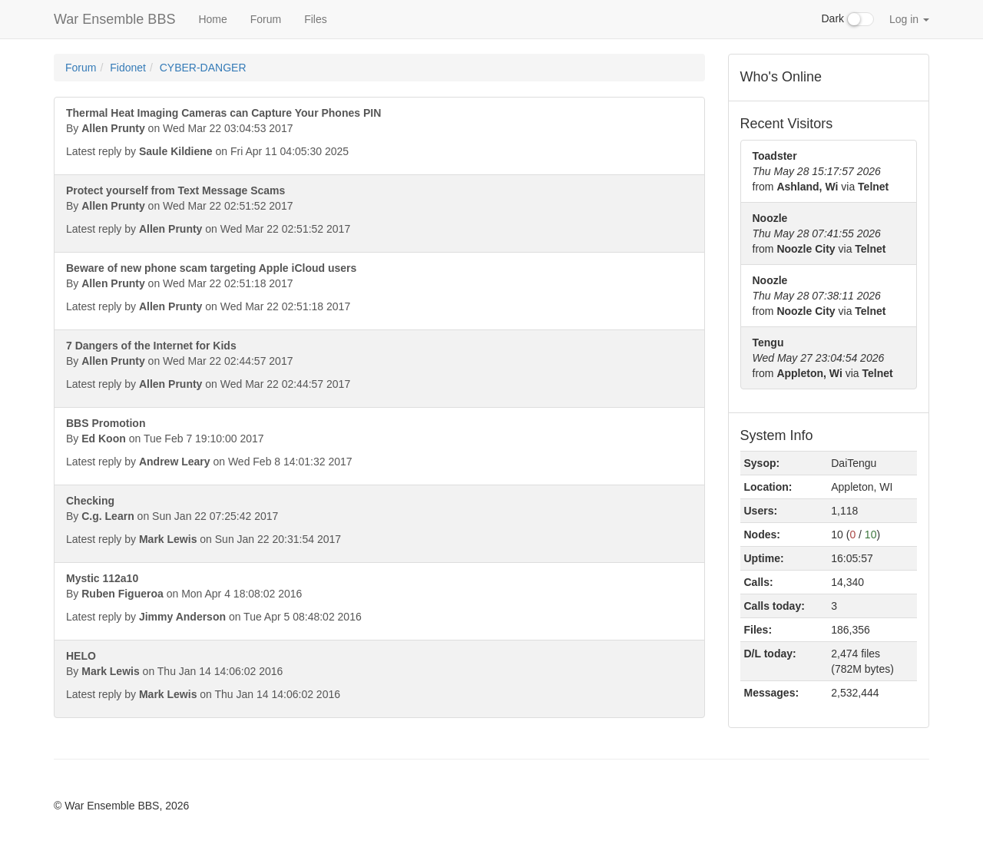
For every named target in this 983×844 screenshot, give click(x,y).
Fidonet (128, 67)
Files (315, 19)
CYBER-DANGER (203, 67)
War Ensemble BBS (114, 19)
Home (212, 19)
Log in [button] (909, 19)
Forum (265, 19)
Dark (848, 19)
